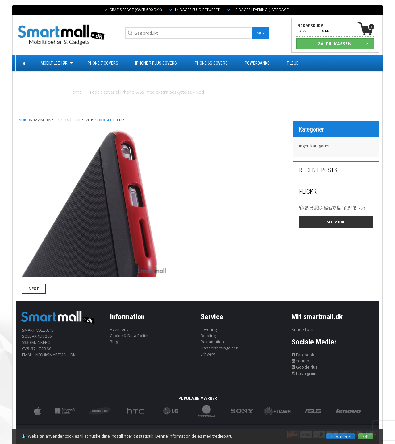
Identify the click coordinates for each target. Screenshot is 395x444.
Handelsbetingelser (219, 348)
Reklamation (212, 341)
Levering (209, 329)
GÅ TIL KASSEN (343, 44)
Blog (114, 341)
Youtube (302, 361)
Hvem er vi (120, 329)
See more (336, 222)
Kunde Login (303, 329)
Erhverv (208, 354)
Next (33, 288)
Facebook (303, 354)
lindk (21, 120)
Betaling (208, 335)
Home (75, 92)
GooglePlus (305, 367)
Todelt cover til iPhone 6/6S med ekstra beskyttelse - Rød (146, 92)
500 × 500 (103, 120)
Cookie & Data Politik (129, 335)
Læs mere (340, 436)
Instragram (304, 373)
